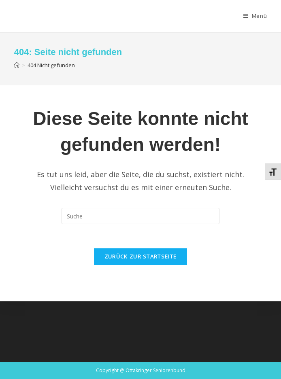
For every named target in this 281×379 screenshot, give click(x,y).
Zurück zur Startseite (140, 256)
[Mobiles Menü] (255, 16)
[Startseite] (16, 65)
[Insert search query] (140, 216)
